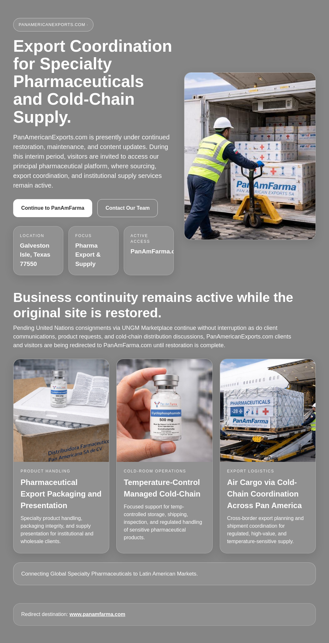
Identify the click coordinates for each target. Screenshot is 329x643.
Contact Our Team (127, 208)
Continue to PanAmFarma (52, 208)
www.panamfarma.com (97, 614)
